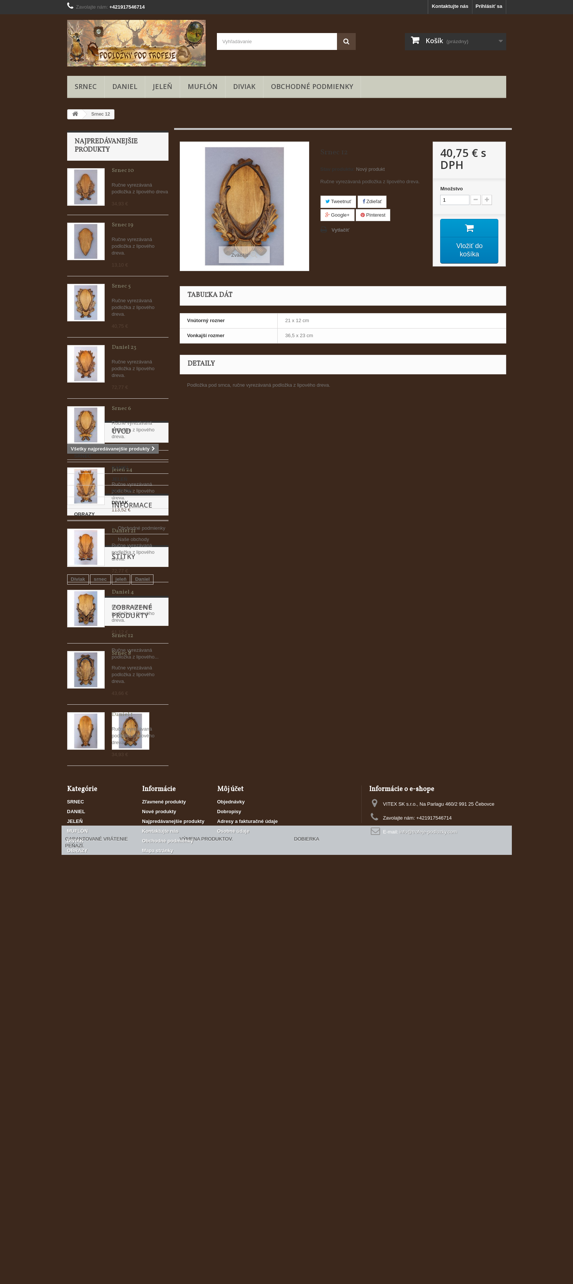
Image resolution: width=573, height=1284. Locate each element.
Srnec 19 (122, 225)
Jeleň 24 (122, 470)
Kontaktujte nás (450, 6)
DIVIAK (244, 86)
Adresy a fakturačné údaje (247, 1178)
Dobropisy (229, 1168)
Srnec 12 (122, 1060)
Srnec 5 (121, 286)
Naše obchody (96, 948)
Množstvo (451, 188)
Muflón (79, 1010)
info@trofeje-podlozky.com (428, 1188)
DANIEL (124, 86)
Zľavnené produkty (164, 1158)
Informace (95, 916)
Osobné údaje (233, 1188)
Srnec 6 (121, 409)
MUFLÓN (203, 86)
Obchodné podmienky (312, 86)
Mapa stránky (157, 1207)
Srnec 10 (123, 171)
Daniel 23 (124, 347)
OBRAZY (84, 888)
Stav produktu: (337, 169)
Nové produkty (159, 1168)
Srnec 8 (121, 653)
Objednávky (231, 1158)
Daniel (142, 999)
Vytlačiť (341, 230)
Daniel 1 (122, 715)
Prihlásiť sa (488, 6)
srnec (100, 999)
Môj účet (230, 1146)
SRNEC (86, 86)
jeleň (121, 999)
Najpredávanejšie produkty (106, 146)
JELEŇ (162, 86)
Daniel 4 (123, 592)
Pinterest (373, 215)
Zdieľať (372, 201)
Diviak (78, 999)
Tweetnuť (338, 201)
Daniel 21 (124, 531)
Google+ (337, 215)
